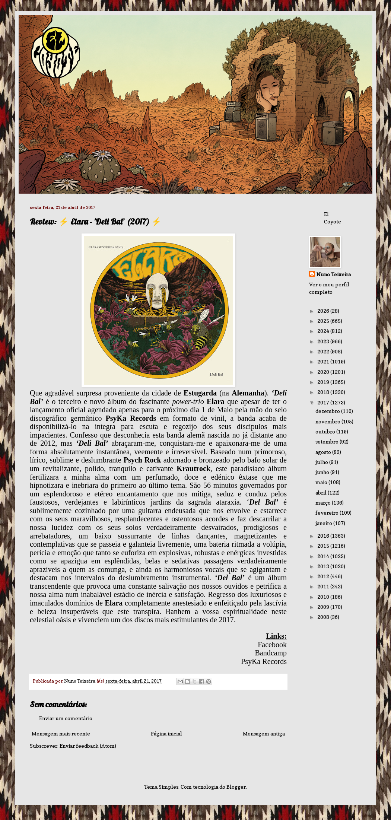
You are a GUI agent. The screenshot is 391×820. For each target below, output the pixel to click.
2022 (323, 351)
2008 (323, 617)
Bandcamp (271, 653)
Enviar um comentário (65, 718)
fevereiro (327, 512)
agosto (323, 452)
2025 (323, 321)
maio (321, 482)
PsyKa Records (264, 661)
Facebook (272, 645)
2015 (323, 546)
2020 (323, 372)
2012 (323, 576)
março (323, 502)
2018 (323, 392)
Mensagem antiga (264, 733)
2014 (323, 556)
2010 (323, 597)
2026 (323, 311)
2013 (323, 566)
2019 (323, 382)
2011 (323, 586)
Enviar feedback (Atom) (88, 746)
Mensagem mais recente (61, 733)
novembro (328, 421)
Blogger (236, 787)
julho (322, 462)
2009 (323, 607)
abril (321, 492)
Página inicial (166, 733)
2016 (323, 536)
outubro (325, 431)
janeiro (324, 523)
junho (322, 472)
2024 (323, 331)
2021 (323, 361)
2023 (323, 341)
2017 (323, 402)
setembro (327, 441)
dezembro (328, 411)
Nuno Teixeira (334, 274)
